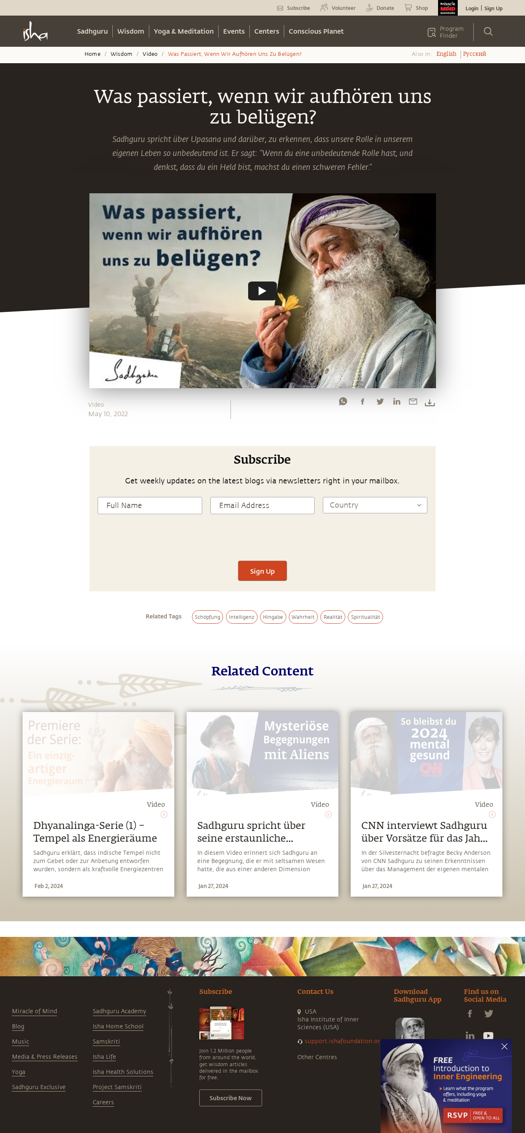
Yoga (18, 1072)
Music (20, 1042)
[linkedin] (396, 403)
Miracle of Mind (34, 1011)
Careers (103, 1102)
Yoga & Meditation (184, 31)
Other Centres (317, 1057)
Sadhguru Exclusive (39, 1087)
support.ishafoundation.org (344, 1041)
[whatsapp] (343, 403)
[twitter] (380, 403)
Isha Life (104, 1057)
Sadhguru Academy (119, 1011)
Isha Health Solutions (123, 1072)
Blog (18, 1026)
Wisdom (130, 31)
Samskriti (106, 1042)
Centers (266, 31)
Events (234, 31)
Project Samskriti (117, 1087)
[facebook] (362, 403)
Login (472, 8)
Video (150, 54)
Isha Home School (118, 1026)
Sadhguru (92, 31)
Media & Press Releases (45, 1057)
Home (92, 54)
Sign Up (493, 8)
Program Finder (452, 32)
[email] (413, 403)
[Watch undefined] (262, 290)
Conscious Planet (316, 31)
